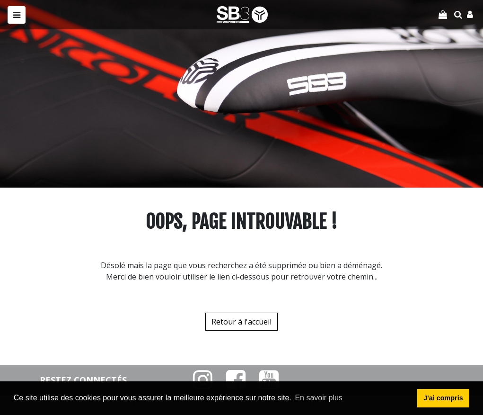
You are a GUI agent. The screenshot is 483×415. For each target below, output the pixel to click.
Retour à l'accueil (241, 321)
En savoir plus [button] (318, 398)
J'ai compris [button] (443, 398)
